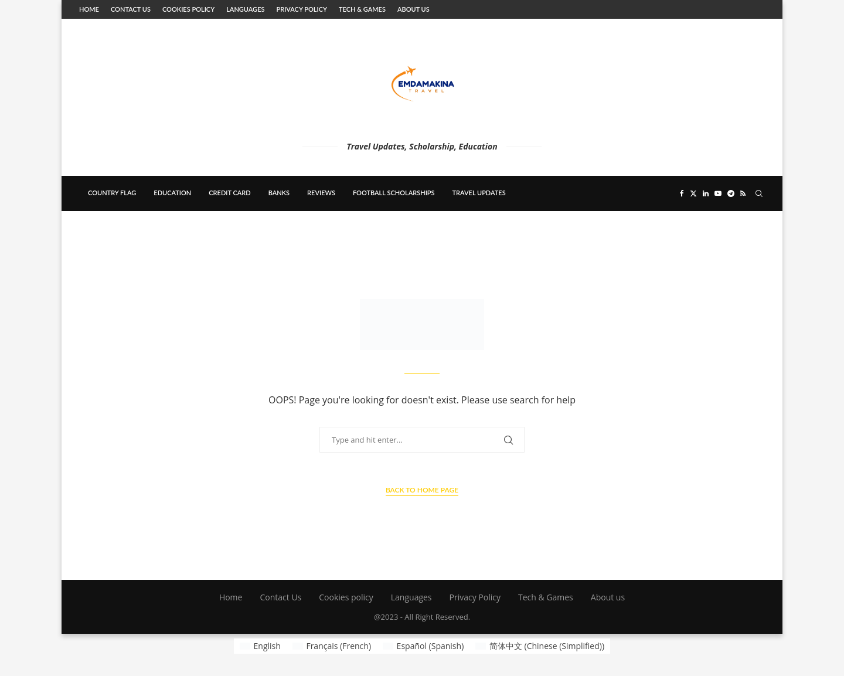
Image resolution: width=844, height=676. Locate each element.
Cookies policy (188, 9)
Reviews (321, 192)
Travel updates (479, 192)
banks (279, 192)
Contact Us (131, 9)
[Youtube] (718, 193)
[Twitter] (693, 193)
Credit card (229, 192)
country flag (112, 192)
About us (413, 9)
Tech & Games (362, 9)
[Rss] (743, 193)
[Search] (759, 193)
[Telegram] (730, 193)
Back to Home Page (422, 489)
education (172, 192)
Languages (245, 9)
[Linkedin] (706, 193)
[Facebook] (682, 193)
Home (89, 9)
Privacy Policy (301, 9)
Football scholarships (394, 192)
